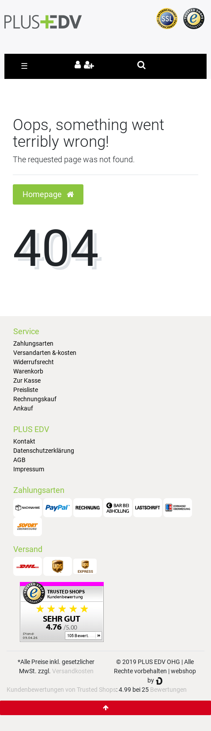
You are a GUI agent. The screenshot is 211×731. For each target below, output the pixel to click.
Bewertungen (168, 689)
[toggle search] (141, 64)
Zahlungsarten (33, 343)
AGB (19, 459)
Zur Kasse (27, 380)
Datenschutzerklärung (43, 450)
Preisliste (25, 389)
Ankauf (23, 408)
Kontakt (24, 441)
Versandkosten (73, 671)
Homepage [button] (48, 194)
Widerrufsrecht (33, 362)
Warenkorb (28, 371)
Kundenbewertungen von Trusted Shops (61, 689)
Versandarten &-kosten (44, 352)
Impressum (28, 469)
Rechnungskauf (35, 399)
